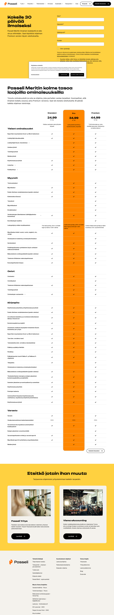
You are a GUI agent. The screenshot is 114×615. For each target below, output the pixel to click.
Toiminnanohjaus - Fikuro (39, 592)
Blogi (81, 572)
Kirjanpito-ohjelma (61, 569)
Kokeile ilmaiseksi (100, 4)
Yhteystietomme (85, 566)
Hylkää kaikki (64, 74)
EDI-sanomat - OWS (38, 608)
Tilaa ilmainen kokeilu (38, 563)
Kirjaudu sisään (36, 577)
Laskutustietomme (85, 569)
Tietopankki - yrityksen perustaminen (39, 567)
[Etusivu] (10, 4)
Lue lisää (20, 537)
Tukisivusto (35, 571)
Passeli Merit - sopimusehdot (40, 580)
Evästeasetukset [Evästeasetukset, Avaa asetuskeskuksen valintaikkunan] (35, 74)
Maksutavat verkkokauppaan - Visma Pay (41, 596)
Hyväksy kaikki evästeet (77, 74)
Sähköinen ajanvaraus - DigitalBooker (39, 601)
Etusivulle (83, 575)
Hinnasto (50, 4)
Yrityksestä (83, 563)
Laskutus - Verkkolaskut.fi (40, 605)
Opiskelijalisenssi (37, 574)
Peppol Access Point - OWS (40, 611)
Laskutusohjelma (61, 563)
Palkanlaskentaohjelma (63, 566)
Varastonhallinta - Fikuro (39, 588)
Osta (76, 4)
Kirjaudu (84, 4)
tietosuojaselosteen (62, 56)
